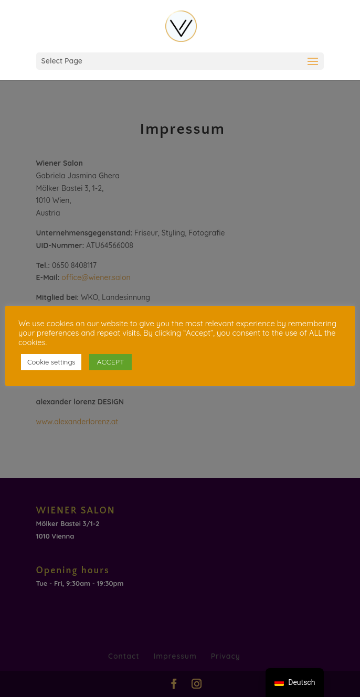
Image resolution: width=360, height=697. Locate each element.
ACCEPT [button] (110, 362)
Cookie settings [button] (51, 362)
